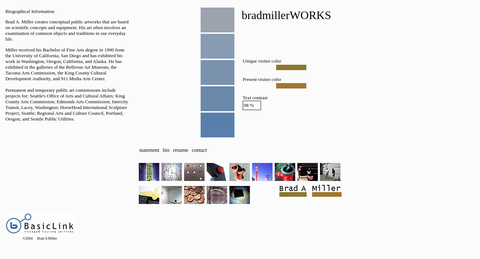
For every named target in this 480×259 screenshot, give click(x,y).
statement (149, 150)
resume (180, 150)
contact (199, 150)
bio (166, 150)
